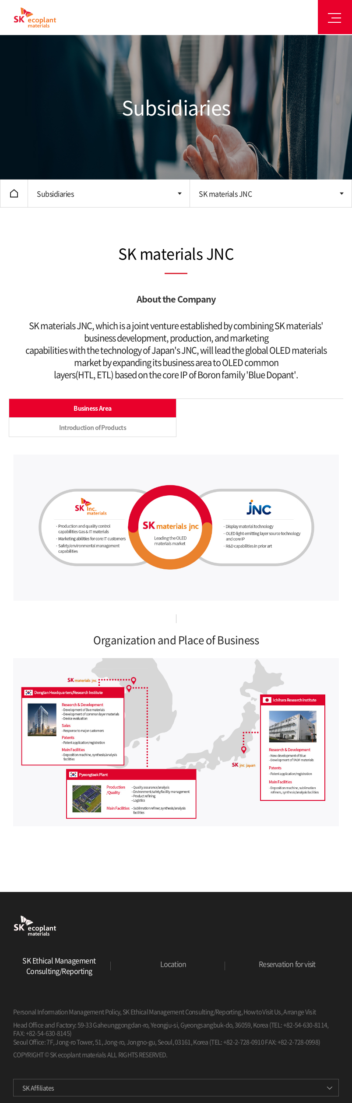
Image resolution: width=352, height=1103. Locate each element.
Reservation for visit (287, 963)
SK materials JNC (225, 193)
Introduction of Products (92, 427)
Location (173, 963)
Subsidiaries (55, 193)
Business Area (92, 408)
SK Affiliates (38, 1087)
